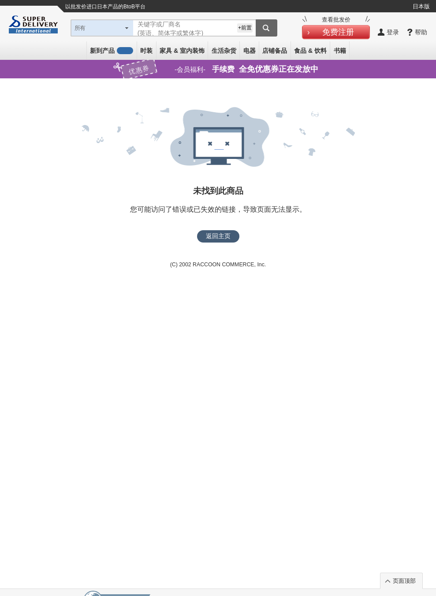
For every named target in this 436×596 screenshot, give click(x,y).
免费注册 (338, 32)
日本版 (421, 6)
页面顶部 (404, 581)
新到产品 (111, 50)
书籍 (340, 50)
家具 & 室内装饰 (182, 50)
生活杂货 (224, 50)
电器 (249, 50)
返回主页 (218, 235)
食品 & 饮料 (310, 50)
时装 (146, 50)
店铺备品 (274, 50)
